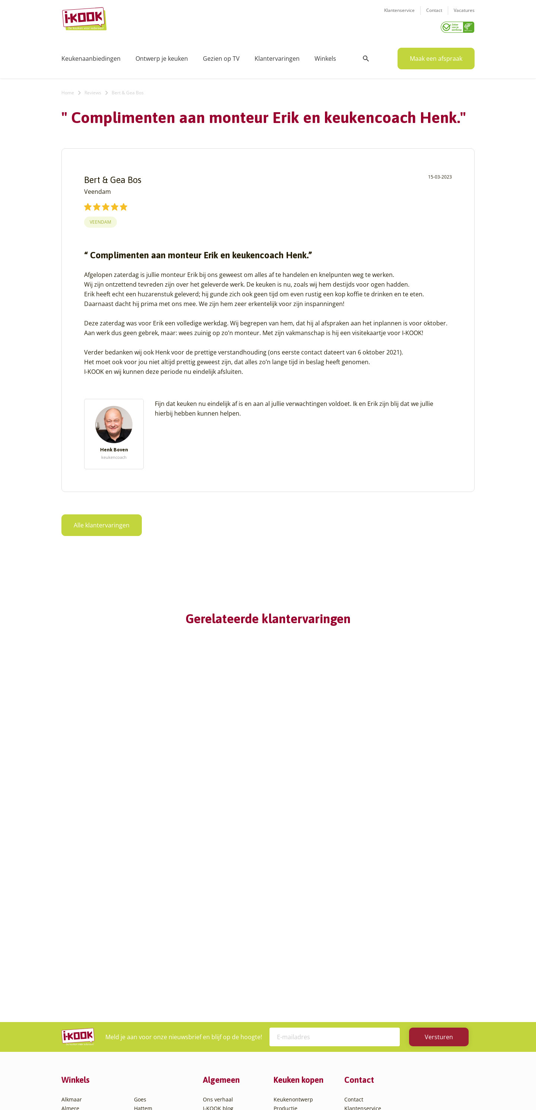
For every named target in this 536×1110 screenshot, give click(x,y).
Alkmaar (71, 928)
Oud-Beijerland (153, 973)
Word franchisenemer (230, 991)
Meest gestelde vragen (231, 973)
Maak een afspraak (436, 56)
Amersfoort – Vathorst (88, 955)
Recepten (214, 946)
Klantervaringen (277, 56)
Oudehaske (148, 982)
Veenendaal (148, 1027)
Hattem (143, 937)
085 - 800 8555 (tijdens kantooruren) (399, 975)
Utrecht (143, 1009)
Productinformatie (296, 982)
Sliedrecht (146, 1000)
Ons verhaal (218, 928)
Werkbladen (289, 991)
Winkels (325, 56)
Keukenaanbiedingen (91, 56)
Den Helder (75, 1036)
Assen (68, 982)
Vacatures (464, 15)
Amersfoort (75, 946)
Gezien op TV (221, 56)
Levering (284, 964)
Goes (140, 928)
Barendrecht (77, 991)
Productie (285, 937)
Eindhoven (74, 1044)
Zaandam (145, 1036)
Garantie (284, 973)
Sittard (142, 991)
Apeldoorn (74, 973)
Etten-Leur (74, 1053)
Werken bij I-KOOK (226, 964)
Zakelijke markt (221, 955)
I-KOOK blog (218, 937)
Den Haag (73, 1027)
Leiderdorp (148, 964)
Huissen (144, 955)
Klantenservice (399, 15)
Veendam (100, 219)
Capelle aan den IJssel (88, 1009)
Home (67, 90)
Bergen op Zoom (81, 1000)
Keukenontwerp (293, 928)
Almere (70, 937)
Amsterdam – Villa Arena (92, 964)
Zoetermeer (148, 1044)
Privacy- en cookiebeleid (282, 1089)
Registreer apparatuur (231, 982)
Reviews (92, 90)
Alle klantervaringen (102, 522)
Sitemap (327, 1089)
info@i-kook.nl (403, 966)
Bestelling (286, 955)
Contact (434, 15)
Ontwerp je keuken (161, 56)
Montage (285, 946)
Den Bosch (74, 1018)
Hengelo (144, 946)
